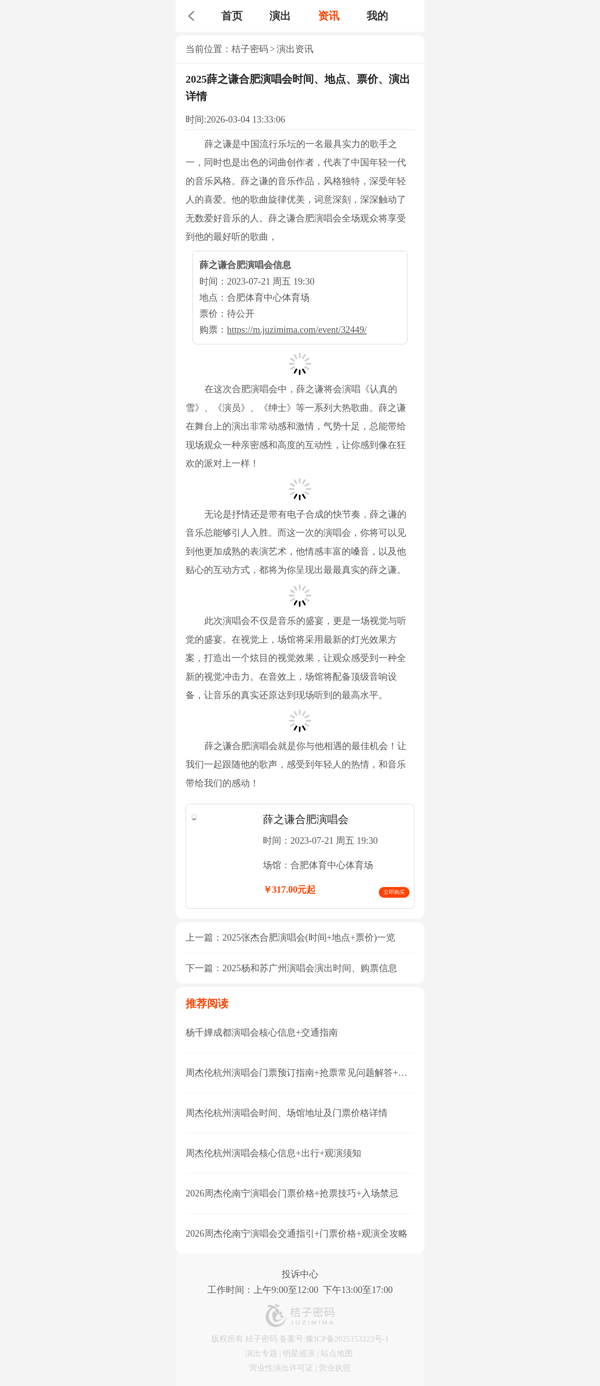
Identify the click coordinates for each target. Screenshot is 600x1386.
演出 (280, 16)
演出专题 (261, 1353)
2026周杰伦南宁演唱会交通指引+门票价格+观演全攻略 (297, 1233)
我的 (377, 16)
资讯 (328, 16)
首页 (232, 16)
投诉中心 (300, 1274)
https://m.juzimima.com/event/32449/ (297, 329)
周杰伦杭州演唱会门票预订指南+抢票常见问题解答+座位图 (300, 1072)
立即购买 (394, 892)
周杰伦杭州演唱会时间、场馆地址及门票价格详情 (287, 1113)
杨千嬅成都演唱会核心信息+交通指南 (262, 1032)
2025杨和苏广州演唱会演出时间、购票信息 (309, 968)
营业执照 (335, 1367)
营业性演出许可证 (281, 1367)
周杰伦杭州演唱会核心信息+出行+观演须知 (273, 1153)
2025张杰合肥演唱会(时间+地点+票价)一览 (308, 937)
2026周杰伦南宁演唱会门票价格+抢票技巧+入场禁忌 (292, 1193)
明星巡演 (299, 1353)
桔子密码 (250, 49)
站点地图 (337, 1353)
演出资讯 (295, 49)
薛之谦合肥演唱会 (306, 819)
